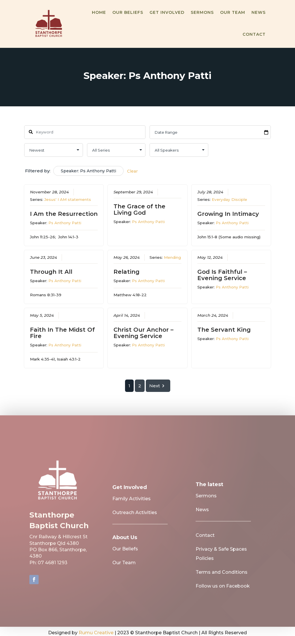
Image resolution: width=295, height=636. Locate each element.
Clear (132, 171)
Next (158, 385)
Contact (254, 34)
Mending (172, 257)
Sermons (202, 12)
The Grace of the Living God (139, 209)
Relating (126, 271)
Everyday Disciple (229, 199)
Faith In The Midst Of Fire (62, 332)
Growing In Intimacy (228, 213)
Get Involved (167, 12)
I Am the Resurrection (63, 213)
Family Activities (131, 502)
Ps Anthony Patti (64, 222)
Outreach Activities (134, 516)
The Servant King (224, 329)
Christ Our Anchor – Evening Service (143, 332)
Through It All (51, 271)
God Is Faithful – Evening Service (222, 274)
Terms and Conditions (221, 576)
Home (99, 12)
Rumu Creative (96, 632)
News (258, 12)
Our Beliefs (127, 12)
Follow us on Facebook (223, 589)
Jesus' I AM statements (67, 199)
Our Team (232, 12)
